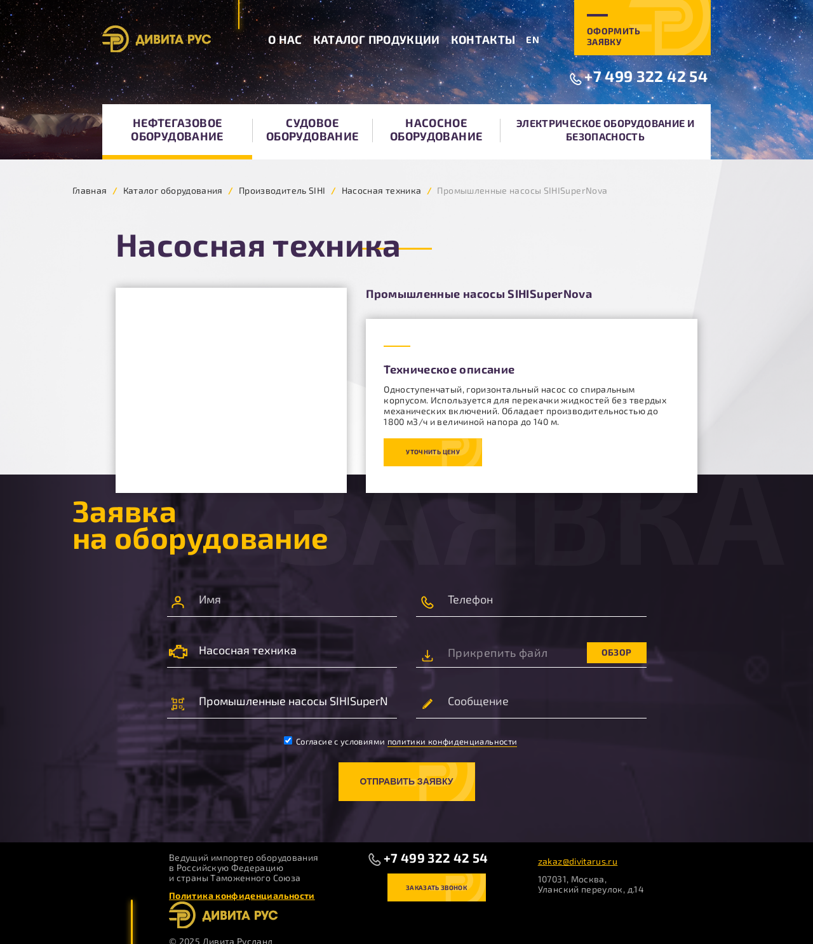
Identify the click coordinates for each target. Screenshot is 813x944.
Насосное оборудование (436, 129)
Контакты (483, 39)
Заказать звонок (436, 887)
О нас (285, 39)
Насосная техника (382, 190)
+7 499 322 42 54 (646, 76)
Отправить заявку (406, 781)
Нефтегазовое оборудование (177, 129)
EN (532, 39)
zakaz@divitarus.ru (577, 861)
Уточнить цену (433, 451)
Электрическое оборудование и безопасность (605, 129)
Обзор (616, 652)
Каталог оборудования (173, 190)
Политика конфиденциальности (242, 895)
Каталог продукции (376, 39)
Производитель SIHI (282, 190)
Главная (89, 190)
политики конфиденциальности (452, 741)
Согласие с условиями (401, 741)
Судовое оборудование (312, 129)
